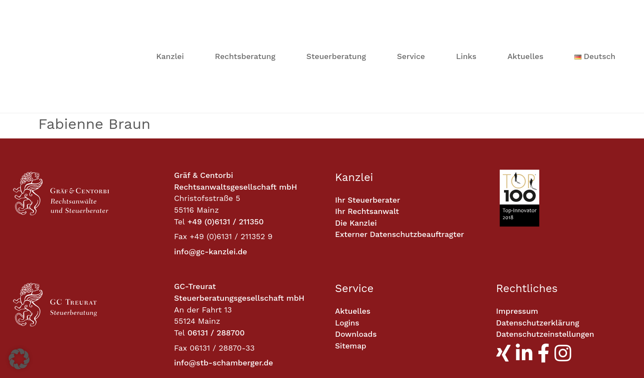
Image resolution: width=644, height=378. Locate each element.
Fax (180, 148)
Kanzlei (170, 11)
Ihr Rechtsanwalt (367, 123)
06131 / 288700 (216, 244)
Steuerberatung (336, 11)
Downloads (356, 245)
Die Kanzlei (356, 134)
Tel (179, 133)
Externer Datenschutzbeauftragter (400, 146)
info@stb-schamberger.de (223, 274)
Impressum (517, 222)
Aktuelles (526, 11)
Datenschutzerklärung (538, 234)
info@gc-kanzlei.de (210, 163)
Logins (347, 234)
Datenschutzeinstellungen (546, 245)
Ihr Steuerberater (368, 111)
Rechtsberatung (245, 11)
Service (411, 11)
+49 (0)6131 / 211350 (225, 133)
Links (466, 11)
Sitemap (351, 257)
